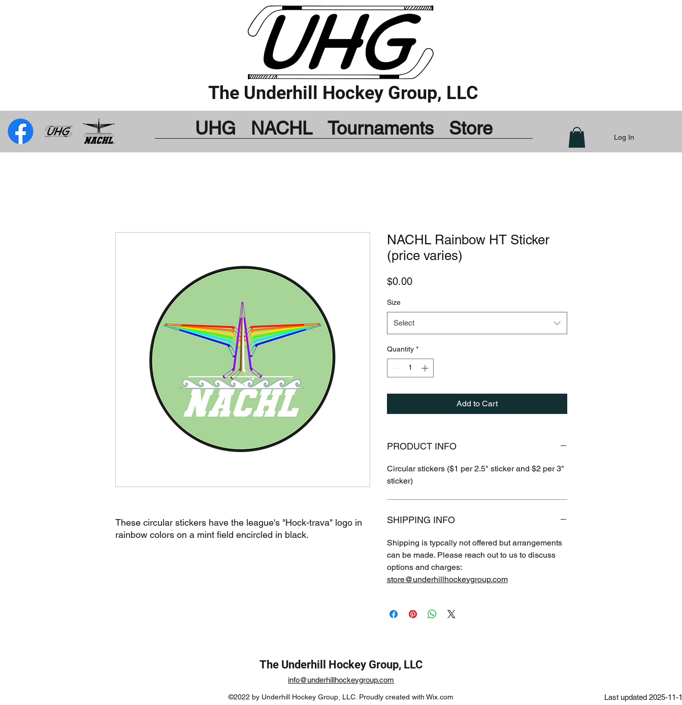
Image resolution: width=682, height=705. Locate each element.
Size (394, 302)
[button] (577, 137)
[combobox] (477, 323)
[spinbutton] (410, 368)
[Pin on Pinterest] (413, 614)
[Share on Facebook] (393, 614)
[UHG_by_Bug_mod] (60, 131)
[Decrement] (394, 368)
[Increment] (425, 368)
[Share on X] (451, 614)
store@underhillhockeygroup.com (447, 579)
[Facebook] (99, 131)
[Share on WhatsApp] (432, 614)
